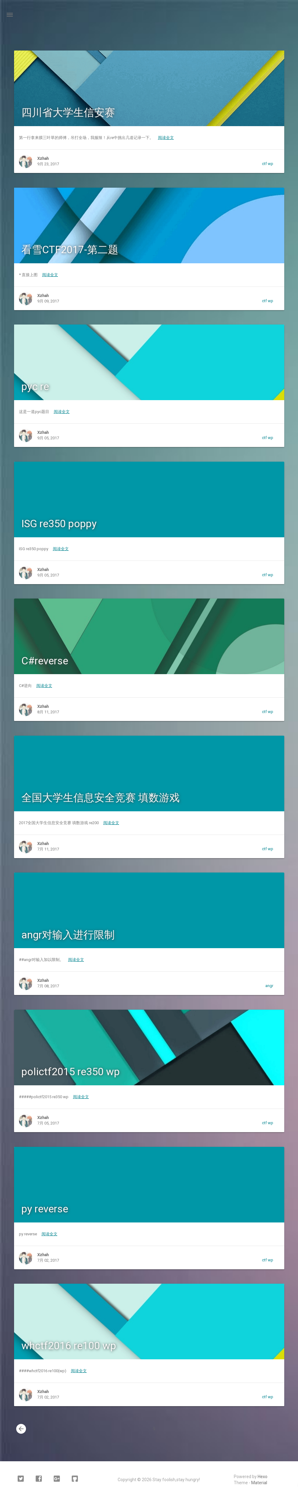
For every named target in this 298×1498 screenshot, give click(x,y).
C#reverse (44, 661)
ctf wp (267, 163)
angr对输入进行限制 (68, 935)
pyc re (35, 386)
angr (269, 985)
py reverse (44, 1209)
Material (259, 1482)
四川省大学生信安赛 (68, 112)
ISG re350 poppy (59, 523)
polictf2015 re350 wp (70, 1071)
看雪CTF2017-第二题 (69, 249)
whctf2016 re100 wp (68, 1345)
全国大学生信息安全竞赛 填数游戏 (100, 797)
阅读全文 (166, 137)
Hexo (262, 1476)
